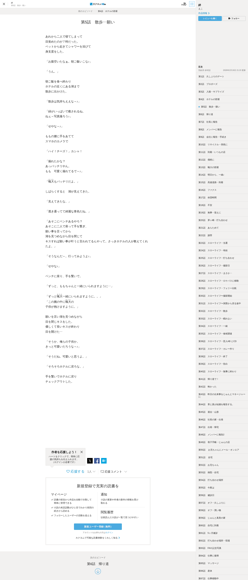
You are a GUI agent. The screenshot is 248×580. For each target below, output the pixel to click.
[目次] (192, 4)
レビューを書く (210, 18)
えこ (200, 8)
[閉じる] (82, 452)
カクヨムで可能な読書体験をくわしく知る (98, 537)
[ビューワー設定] (184, 4)
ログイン (109, 532)
